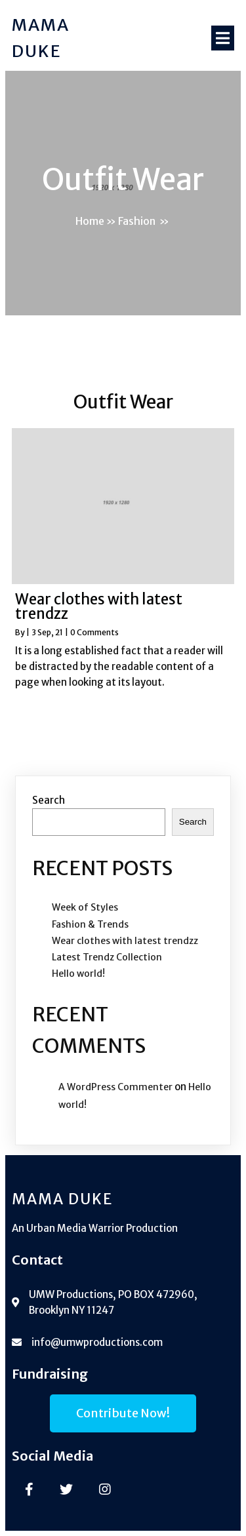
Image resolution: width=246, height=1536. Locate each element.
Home (89, 220)
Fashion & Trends (90, 924)
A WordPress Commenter (115, 1087)
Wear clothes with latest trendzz (125, 941)
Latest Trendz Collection (107, 957)
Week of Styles (85, 907)
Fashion (136, 220)
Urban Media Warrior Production (102, 1228)
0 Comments (94, 632)
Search (48, 800)
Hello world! (78, 973)
